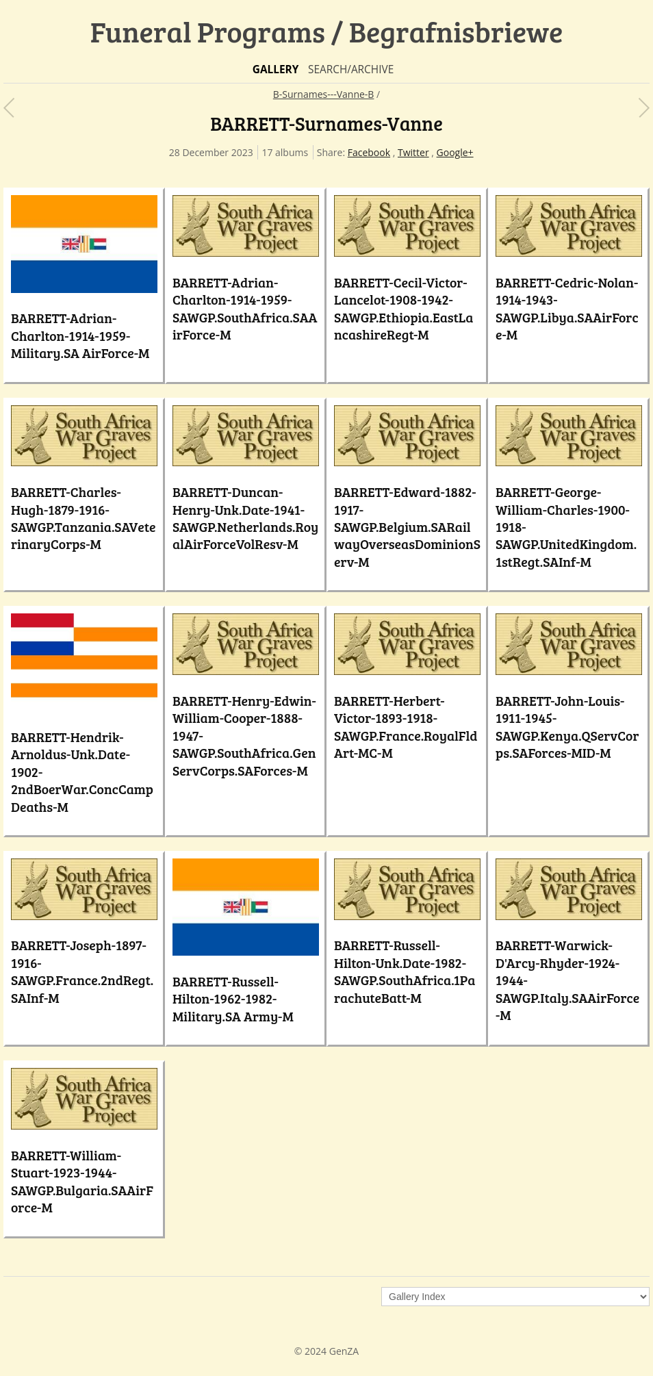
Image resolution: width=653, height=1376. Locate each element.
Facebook (369, 152)
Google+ (455, 152)
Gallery (276, 69)
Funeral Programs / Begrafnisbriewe (326, 31)
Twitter (413, 152)
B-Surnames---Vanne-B (323, 94)
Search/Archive (351, 69)
